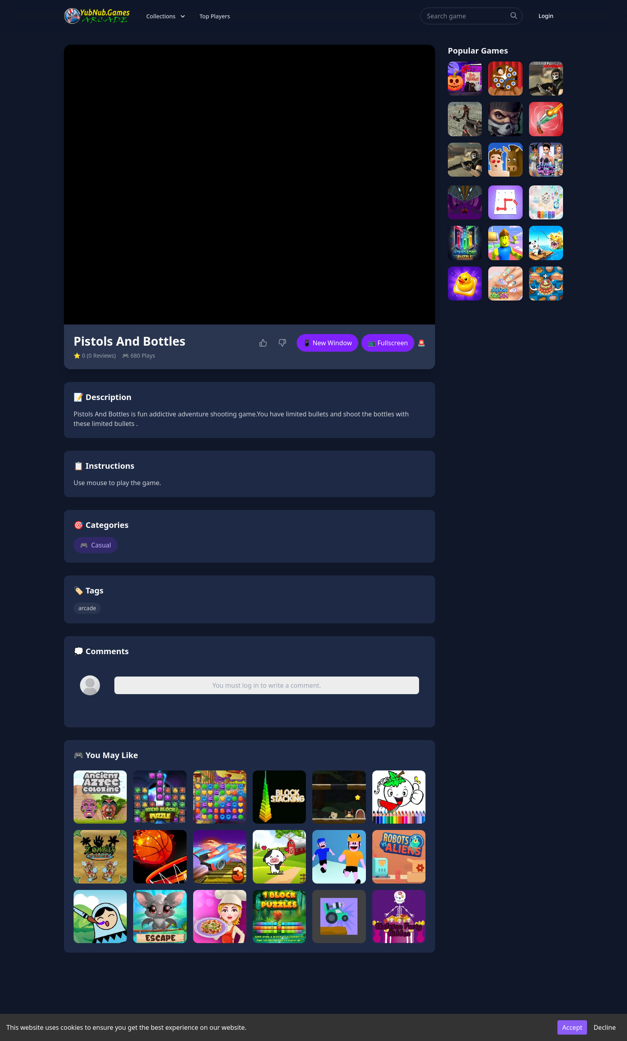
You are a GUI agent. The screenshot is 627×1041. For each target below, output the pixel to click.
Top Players (215, 16)
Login (546, 16)
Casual (95, 545)
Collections (166, 16)
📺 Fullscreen (388, 342)
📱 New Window (327, 342)
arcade (87, 608)
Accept (572, 1027)
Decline (604, 1027)
